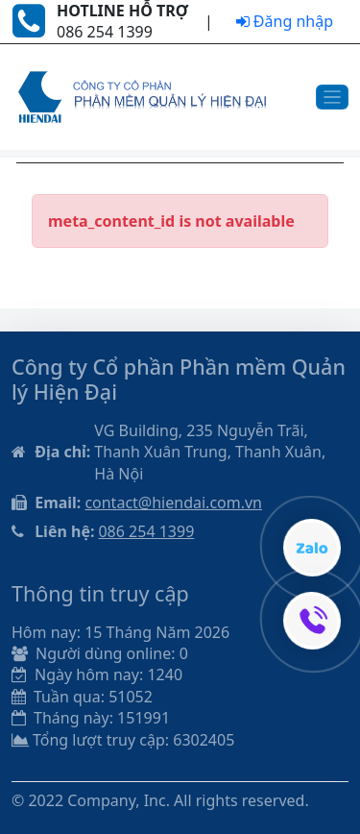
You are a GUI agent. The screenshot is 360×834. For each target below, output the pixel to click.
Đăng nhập (284, 21)
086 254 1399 (146, 531)
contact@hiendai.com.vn (173, 502)
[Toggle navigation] (332, 97)
